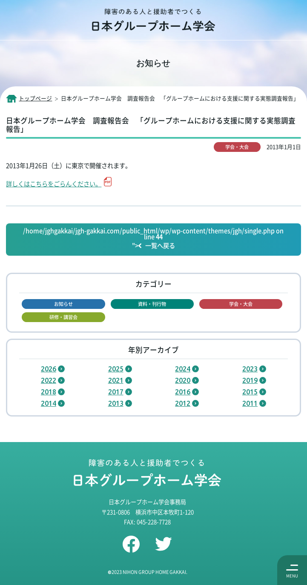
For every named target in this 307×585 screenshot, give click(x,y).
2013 (115, 403)
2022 (48, 380)
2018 (48, 392)
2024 (182, 369)
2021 (115, 380)
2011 (250, 403)
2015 (250, 392)
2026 (48, 369)
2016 (182, 392)
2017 (115, 392)
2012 (182, 403)
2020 (182, 380)
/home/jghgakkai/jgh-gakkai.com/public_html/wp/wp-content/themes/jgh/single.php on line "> (153, 238)
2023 (250, 369)
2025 (115, 369)
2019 (250, 380)
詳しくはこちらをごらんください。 (53, 183)
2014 (48, 403)
